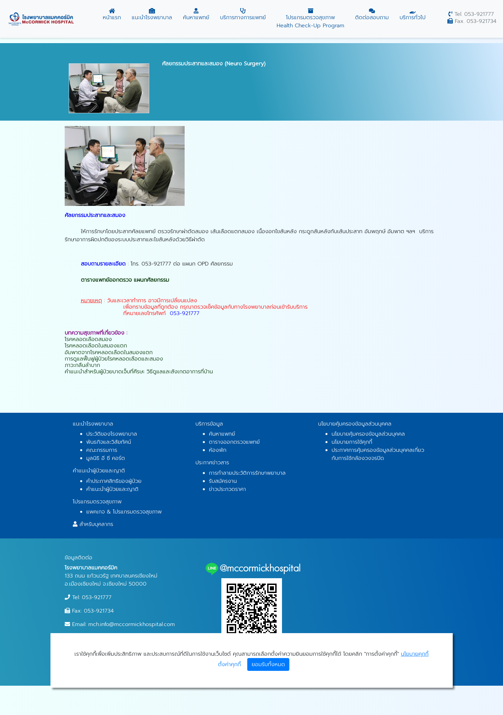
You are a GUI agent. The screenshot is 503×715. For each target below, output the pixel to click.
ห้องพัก (217, 450)
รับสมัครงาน (223, 481)
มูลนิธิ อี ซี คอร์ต (105, 458)
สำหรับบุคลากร (96, 524)
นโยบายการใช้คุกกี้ (352, 442)
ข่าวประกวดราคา (227, 489)
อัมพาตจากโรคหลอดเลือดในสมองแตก (109, 352)
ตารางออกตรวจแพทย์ (234, 442)
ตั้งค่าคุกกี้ (229, 664)
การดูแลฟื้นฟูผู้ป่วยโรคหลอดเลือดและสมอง (114, 359)
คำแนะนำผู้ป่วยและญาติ (112, 489)
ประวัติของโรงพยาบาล (111, 434)
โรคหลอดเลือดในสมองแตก (96, 346)
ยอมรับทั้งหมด (268, 664)
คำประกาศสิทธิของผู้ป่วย (114, 481)
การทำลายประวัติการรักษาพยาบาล (247, 473)
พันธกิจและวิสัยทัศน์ (108, 442)
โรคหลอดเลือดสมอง (88, 339)
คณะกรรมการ (101, 450)
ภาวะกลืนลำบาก (82, 365)
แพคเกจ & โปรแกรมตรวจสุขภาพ (124, 512)
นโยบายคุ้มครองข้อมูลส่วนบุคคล (368, 434)
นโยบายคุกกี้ (415, 654)
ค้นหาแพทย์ (196, 15)
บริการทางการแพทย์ (243, 15)
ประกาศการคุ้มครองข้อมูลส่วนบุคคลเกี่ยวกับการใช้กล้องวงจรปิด (378, 454)
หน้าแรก (112, 15)
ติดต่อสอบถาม (372, 15)
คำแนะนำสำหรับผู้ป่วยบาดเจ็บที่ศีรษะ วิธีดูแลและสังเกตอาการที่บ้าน (139, 372)
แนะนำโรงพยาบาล (152, 15)
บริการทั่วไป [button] (413, 15)
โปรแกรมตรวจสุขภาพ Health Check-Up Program (310, 19)
